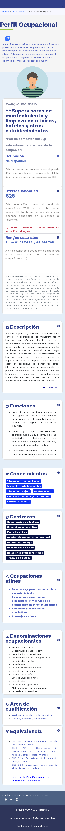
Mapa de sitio (41, 826)
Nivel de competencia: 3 (25, 139)
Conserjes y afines (24, 616)
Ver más (50, 387)
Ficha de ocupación (41, 11)
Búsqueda (19, 11)
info (57, 156)
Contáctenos (24, 826)
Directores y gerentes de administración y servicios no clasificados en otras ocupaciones (34, 600)
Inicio (5, 11)
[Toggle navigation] (59, 4)
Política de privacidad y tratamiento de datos (32, 818)
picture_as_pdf (7, 38)
